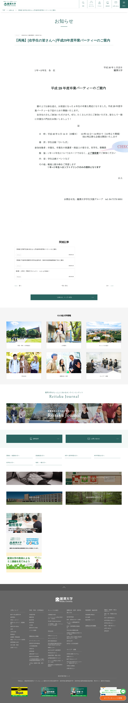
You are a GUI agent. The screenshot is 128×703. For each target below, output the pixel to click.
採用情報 (59, 698)
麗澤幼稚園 (83, 661)
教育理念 (12, 598)
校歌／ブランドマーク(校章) (17, 620)
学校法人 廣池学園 (24, 661)
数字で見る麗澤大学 (15, 595)
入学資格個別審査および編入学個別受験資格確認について (36, 640)
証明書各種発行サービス (54, 638)
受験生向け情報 (33, 617)
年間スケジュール (52, 616)
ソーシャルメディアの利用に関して (92, 698)
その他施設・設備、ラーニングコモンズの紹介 (55, 605)
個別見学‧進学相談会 (34, 624)
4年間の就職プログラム (73, 634)
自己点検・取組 (14, 625)
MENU (123, 4)
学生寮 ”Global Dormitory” (54, 602)
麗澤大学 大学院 (33, 608)
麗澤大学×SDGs (14, 607)
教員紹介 (12, 615)
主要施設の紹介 (52, 595)
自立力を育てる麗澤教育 (54, 630)
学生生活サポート (52, 633)
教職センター (51, 628)
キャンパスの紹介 (53, 591)
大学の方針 (13, 612)
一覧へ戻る (64, 263)
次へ (107, 263)
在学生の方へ (10, 443)
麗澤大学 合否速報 (34, 637)
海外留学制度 (70, 597)
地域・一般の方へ (41, 443)
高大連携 (87, 598)
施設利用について (90, 600)
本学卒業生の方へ (99, 436)
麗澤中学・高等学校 (59, 661)
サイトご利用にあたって (48, 698)
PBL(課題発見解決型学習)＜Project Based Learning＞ (55, 625)
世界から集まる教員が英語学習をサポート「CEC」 (74, 618)
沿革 (11, 609)
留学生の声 (69, 621)
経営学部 (31, 603)
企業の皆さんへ (71, 649)
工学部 (31, 605)
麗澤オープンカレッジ (36, 661)
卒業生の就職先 (71, 646)
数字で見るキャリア (72, 639)
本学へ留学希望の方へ (71, 436)
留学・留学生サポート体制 (74, 600)
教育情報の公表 (14, 623)
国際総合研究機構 (90, 606)
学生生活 (50, 612)
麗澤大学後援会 (105, 661)
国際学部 (31, 598)
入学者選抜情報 (33, 626)
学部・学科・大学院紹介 (36, 591)
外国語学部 (32, 595)
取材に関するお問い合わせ (72, 698)
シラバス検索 (32, 611)
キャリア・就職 (71, 630)
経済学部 (31, 600)
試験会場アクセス (33, 634)
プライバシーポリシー (32, 698)
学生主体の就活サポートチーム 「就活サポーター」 (74, 643)
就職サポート (70, 637)
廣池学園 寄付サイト (93, 661)
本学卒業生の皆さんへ (110, 601)
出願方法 (31, 629)
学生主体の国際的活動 (72, 611)
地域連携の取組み (90, 595)
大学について (14, 591)
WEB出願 (31, 632)
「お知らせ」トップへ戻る (64, 276)
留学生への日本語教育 (72, 624)
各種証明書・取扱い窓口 (54, 636)
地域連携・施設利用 (91, 591)
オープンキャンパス (34, 621)
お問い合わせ (107, 609)
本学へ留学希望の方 (109, 598)
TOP (3, 10)
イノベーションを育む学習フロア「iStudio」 (55, 598)
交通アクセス (13, 628)
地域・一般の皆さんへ (110, 606)
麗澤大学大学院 (48, 661)
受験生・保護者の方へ (13, 436)
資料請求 (106, 611)
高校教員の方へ (40, 436)
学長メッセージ (14, 600)
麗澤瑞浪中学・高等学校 (72, 661)
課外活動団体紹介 (52, 621)
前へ (20, 263)
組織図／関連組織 (15, 617)
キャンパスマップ (52, 619)
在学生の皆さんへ (108, 603)
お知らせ (11, 10)
